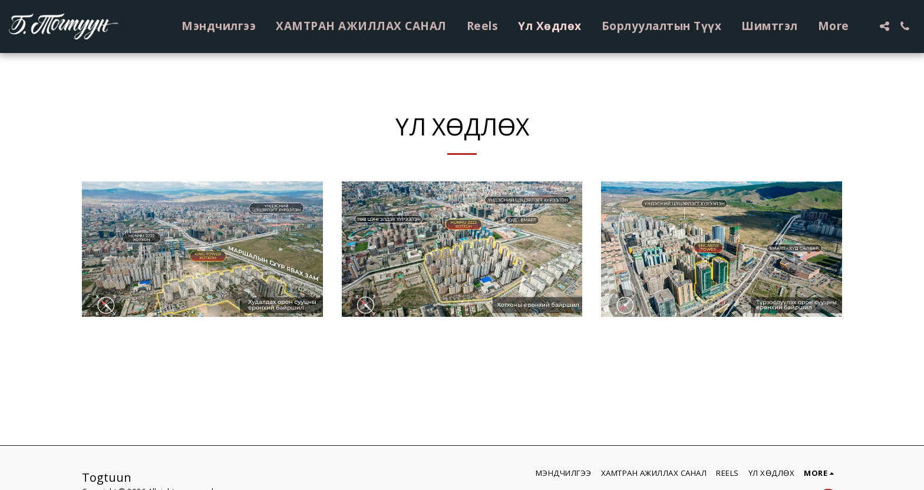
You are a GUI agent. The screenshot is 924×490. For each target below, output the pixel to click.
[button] (884, 26)
